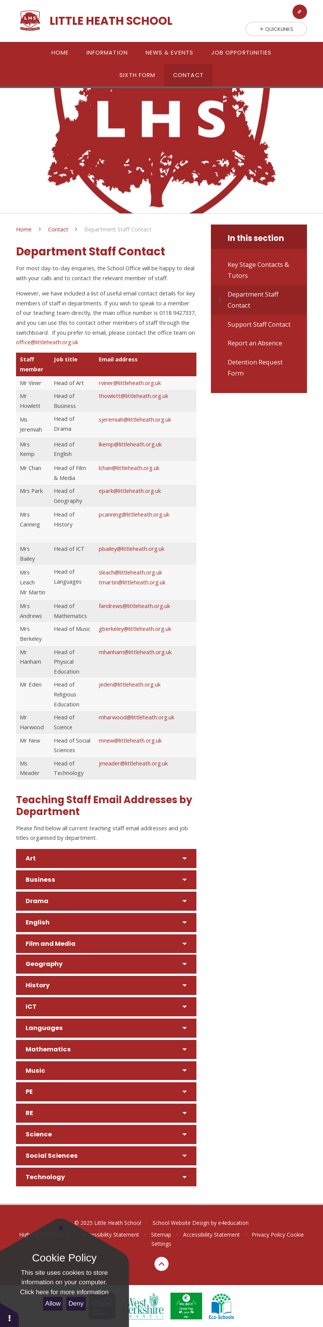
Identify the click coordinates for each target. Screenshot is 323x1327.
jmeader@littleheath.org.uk (133, 763)
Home (24, 229)
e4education (233, 1222)
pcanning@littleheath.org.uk (134, 514)
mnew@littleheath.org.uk (130, 740)
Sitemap (161, 1234)
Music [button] (35, 1070)
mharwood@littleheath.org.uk (136, 717)
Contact (58, 229)
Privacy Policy (268, 1234)
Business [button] (40, 879)
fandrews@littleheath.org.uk (134, 606)
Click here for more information (64, 1292)
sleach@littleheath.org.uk (130, 572)
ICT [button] (31, 1006)
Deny (76, 1303)
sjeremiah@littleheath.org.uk (135, 419)
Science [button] (39, 1134)
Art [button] (31, 858)
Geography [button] (44, 964)
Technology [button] (45, 1177)
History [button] (38, 985)
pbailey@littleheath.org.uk (131, 548)
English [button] (38, 922)
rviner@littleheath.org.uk (130, 383)
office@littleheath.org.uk (47, 342)
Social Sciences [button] (52, 1155)
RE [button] (29, 1113)
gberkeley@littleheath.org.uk (135, 628)
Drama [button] (37, 901)
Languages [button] (44, 1028)
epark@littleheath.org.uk (130, 490)
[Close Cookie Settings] (61, 1228)
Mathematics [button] (48, 1049)
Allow (53, 1303)
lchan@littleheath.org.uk (129, 468)
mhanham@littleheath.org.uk (135, 652)
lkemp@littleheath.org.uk (130, 444)
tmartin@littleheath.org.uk (132, 582)
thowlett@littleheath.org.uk (133, 396)
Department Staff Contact (117, 229)
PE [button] (29, 1091)
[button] (9, 1314)
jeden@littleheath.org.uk (130, 684)
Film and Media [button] (51, 943)
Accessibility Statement (211, 1234)
